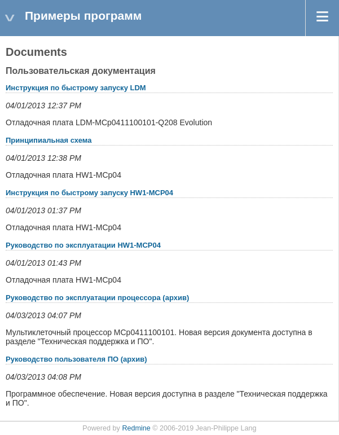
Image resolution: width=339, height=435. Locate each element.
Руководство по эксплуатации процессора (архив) (97, 297)
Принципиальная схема (48, 140)
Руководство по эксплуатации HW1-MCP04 (83, 245)
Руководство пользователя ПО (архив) (76, 359)
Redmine (136, 428)
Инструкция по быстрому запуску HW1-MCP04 (89, 192)
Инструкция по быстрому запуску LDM (76, 88)
